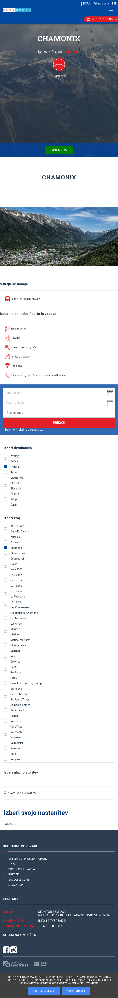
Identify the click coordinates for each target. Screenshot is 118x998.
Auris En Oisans (19, 531)
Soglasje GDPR (18, 879)
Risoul (14, 677)
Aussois (15, 536)
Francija (57, 51)
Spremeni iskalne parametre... (23, 429)
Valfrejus (15, 737)
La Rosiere (16, 591)
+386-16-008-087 (50, 926)
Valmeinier (16, 742)
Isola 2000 (16, 569)
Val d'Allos (16, 726)
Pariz (13, 667)
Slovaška (15, 483)
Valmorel (15, 748)
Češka (14, 461)
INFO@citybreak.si (52, 920)
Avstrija (14, 456)
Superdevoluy (18, 710)
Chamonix (16, 547)
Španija (14, 493)
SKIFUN (87, 3)
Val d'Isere (16, 732)
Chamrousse (18, 553)
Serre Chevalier (19, 694)
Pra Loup (15, 672)
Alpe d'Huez (17, 526)
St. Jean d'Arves (20, 699)
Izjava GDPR (16, 884)
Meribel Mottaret (20, 639)
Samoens (16, 688)
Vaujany (15, 759)
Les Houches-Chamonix (24, 612)
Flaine (13, 564)
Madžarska (17, 477)
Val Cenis (15, 721)
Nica (13, 656)
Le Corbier (16, 601)
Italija (13, 472)
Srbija (13, 499)
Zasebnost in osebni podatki (27, 858)
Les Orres (16, 623)
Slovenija (15, 488)
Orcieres (15, 661)
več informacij (76, 990)
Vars (13, 753)
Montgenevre (18, 645)
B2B (114, 3)
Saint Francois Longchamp (26, 683)
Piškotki (13, 874)
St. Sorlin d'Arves (20, 704)
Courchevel (17, 558)
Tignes (14, 715)
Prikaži (59, 423)
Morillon (15, 650)
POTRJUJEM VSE (44, 991)
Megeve (15, 629)
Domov (42, 51)
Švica (13, 504)
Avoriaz (15, 542)
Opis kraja (59, 149)
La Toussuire (17, 596)
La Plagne (16, 585)
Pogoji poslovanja (21, 869)
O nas (12, 864)
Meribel (14, 634)
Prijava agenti (102, 3)
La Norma (16, 580)
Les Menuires (18, 618)
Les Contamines (20, 607)
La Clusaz (16, 574)
